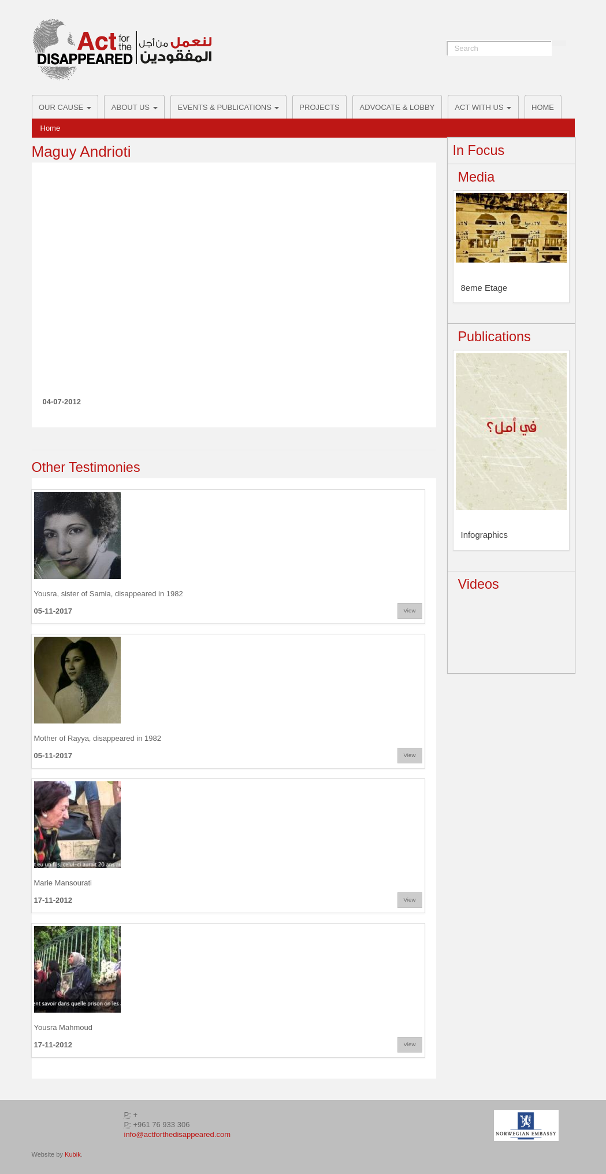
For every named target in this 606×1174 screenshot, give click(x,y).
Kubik (73, 1154)
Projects (319, 107)
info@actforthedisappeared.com (177, 1134)
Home (542, 107)
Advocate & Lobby (397, 107)
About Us (134, 107)
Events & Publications (229, 107)
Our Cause (65, 107)
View (410, 610)
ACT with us (483, 107)
